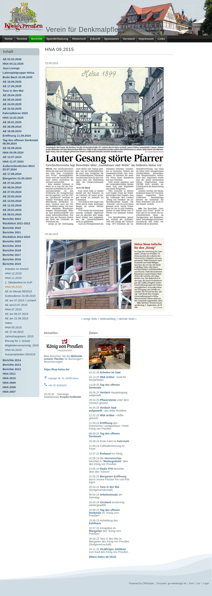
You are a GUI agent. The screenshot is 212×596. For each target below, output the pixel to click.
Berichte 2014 (12, 360)
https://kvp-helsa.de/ (56, 369)
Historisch (79, 38)
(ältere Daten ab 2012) (102, 556)
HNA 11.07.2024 (13, 161)
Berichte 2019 (12, 245)
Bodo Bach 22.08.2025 (17, 77)
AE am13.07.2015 (16, 304)
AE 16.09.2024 (12, 131)
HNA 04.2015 (13, 349)
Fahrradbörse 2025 (15, 113)
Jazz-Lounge (11, 68)
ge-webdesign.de (177, 583)
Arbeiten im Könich (17, 268)
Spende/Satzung (57, 38)
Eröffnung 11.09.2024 (17, 135)
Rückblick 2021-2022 (16, 223)
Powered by (135, 583)
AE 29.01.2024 (12, 209)
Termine (22, 38)
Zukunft (95, 38)
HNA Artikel (107, 377)
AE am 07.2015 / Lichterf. (21, 300)
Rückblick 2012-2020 (16, 236)
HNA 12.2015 (13, 273)
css (198, 583)
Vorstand (129, 38)
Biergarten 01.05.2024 (17, 178)
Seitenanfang (108, 318)
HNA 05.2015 (13, 327)
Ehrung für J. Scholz (17, 340)
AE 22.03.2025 (12, 108)
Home (9, 38)
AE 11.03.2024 (12, 205)
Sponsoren (111, 38)
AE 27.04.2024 (12, 182)
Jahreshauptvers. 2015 (19, 336)
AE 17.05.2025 (12, 86)
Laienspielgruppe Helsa (18, 72)
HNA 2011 (9, 373)
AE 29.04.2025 (12, 95)
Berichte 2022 (12, 227)
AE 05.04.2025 (12, 99)
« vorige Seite (89, 318)
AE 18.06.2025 (12, 81)
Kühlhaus (95, 523)
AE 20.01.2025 (12, 122)
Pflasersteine (108, 399)
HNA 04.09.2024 (13, 152)
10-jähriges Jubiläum (113, 549)
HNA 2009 (9, 382)
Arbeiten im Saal (110, 372)
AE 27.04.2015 (14, 331)
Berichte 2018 (12, 250)
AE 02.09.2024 (12, 148)
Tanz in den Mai (13, 90)
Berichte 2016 (12, 259)
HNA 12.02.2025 (13, 117)
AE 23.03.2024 (12, 196)
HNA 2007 (9, 391)
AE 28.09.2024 (12, 126)
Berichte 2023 (12, 218)
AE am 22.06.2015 (16, 318)
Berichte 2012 (12, 369)
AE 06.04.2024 (12, 187)
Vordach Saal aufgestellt (102, 409)
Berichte (36, 38)
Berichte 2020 (12, 241)
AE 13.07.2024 (12, 157)
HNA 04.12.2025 (13, 63)
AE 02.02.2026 (12, 59)
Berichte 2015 (12, 263)
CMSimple (148, 583)
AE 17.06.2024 (12, 173)
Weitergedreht (112, 461)
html (191, 583)
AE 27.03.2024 (12, 191)
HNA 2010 (9, 378)
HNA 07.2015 (13, 309)
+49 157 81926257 (57, 385)
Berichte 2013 (12, 364)
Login (206, 583)
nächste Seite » (127, 318)
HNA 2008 (9, 387)
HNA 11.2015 (13, 277)
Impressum (146, 38)
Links (161, 38)
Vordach (105, 392)
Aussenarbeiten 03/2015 (20, 354)
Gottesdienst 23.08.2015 (20, 295)
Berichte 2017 (12, 254)
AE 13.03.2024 (12, 200)
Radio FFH (106, 468)
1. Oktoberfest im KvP (18, 282)
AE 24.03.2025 (12, 104)
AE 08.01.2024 (12, 214)
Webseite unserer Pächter (63, 357)
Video (8, 322)
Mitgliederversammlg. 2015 (22, 345)
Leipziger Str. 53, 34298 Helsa (63, 378)
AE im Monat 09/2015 (18, 291)
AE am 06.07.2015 (16, 313)
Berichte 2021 (12, 232)
